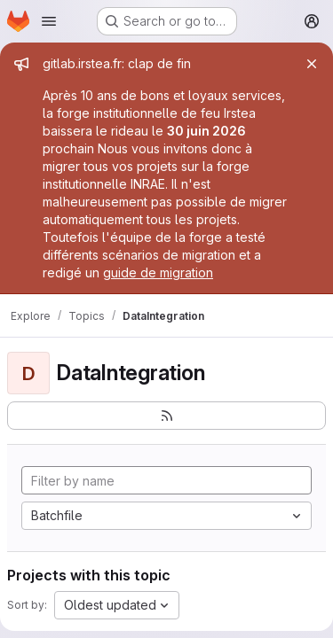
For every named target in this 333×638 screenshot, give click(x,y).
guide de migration (158, 272)
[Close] (311, 63)
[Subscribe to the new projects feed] (166, 415)
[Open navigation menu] (49, 21)
